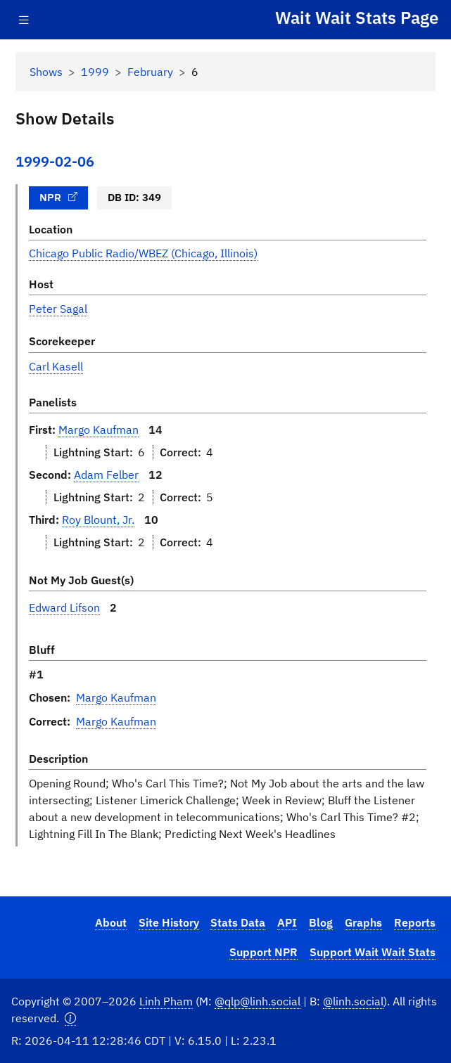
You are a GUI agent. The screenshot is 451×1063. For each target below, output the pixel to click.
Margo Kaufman (98, 430)
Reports (415, 922)
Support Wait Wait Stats (373, 952)
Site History (169, 922)
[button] (70, 1018)
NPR (58, 197)
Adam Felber (106, 475)
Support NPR (263, 952)
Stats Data (237, 922)
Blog (321, 922)
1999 (95, 72)
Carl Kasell (56, 366)
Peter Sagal (58, 309)
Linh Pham (166, 1001)
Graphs (363, 922)
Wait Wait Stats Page (356, 17)
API (287, 922)
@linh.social (353, 1001)
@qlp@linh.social (257, 1001)
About (111, 922)
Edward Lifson (64, 607)
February (150, 72)
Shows (46, 72)
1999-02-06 (54, 161)
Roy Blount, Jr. (98, 520)
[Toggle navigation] (23, 20)
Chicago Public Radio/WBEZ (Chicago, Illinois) (143, 253)
